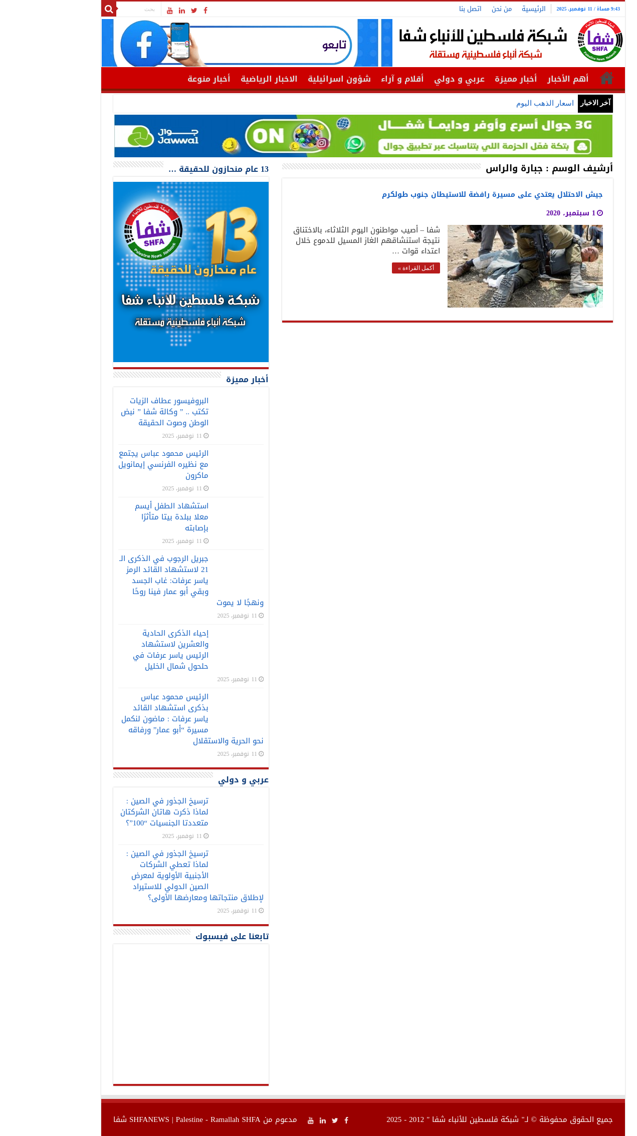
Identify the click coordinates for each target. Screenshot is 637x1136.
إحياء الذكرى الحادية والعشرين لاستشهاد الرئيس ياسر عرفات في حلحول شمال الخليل (126, 649)
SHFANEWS (105, 1119)
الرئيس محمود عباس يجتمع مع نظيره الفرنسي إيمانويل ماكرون (119, 464)
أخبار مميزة (471, 79)
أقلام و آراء (357, 79)
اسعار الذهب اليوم (500, 103)
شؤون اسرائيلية (294, 79)
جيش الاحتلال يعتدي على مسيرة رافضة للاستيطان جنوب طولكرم (447, 194)
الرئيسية (489, 9)
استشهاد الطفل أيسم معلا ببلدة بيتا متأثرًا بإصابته (127, 517)
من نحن (457, 9)
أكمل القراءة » (371, 267)
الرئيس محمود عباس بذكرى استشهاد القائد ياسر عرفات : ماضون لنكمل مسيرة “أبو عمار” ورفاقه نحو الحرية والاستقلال (148, 719)
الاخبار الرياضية (224, 79)
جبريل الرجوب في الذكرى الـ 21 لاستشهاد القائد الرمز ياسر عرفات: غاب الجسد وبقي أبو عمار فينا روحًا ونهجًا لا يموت (147, 580)
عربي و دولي (414, 79)
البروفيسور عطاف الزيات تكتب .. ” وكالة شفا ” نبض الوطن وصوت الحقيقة (120, 412)
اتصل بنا (425, 9)
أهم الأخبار (523, 79)
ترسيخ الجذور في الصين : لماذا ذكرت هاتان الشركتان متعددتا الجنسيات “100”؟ (120, 812)
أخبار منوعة (164, 79)
